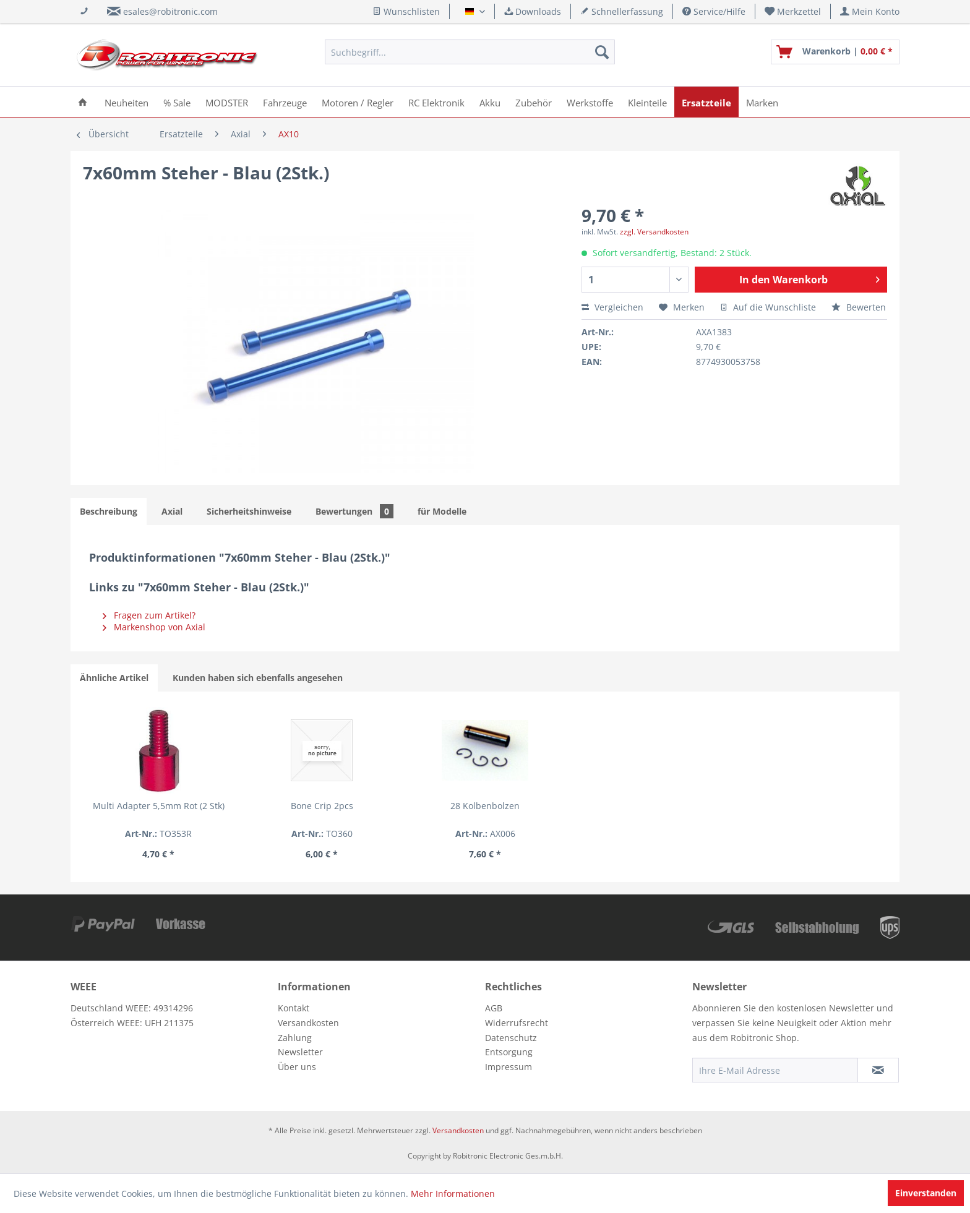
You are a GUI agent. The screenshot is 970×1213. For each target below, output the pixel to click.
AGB (493, 1008)
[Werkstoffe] (589, 102)
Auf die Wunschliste (768, 307)
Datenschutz (511, 1038)
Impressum (508, 1067)
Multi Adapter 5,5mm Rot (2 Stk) (159, 806)
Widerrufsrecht (516, 1023)
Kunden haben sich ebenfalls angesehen (258, 678)
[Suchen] (602, 52)
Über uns (297, 1067)
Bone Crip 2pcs (322, 806)
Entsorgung (509, 1052)
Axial (171, 511)
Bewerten (858, 307)
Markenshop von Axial (154, 627)
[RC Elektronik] (436, 102)
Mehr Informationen (453, 1193)
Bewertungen (354, 511)
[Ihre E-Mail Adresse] (775, 1070)
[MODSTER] (226, 102)
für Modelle (442, 511)
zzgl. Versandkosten (654, 231)
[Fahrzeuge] (284, 102)
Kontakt (293, 1008)
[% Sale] (177, 102)
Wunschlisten (406, 11)
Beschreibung (108, 511)
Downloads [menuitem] (532, 11)
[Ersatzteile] (706, 102)
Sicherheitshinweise (249, 511)
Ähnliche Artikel (114, 678)
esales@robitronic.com (170, 11)
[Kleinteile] (647, 102)
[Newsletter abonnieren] (878, 1070)
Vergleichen (612, 307)
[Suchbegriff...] (470, 52)
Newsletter (300, 1052)
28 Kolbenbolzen (485, 806)
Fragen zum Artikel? (149, 615)
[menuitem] (793, 11)
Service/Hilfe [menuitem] (713, 11)
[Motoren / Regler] (357, 102)
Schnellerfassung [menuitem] (621, 11)
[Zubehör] (533, 102)
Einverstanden (925, 1193)
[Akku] (490, 102)
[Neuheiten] (126, 102)
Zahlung (295, 1038)
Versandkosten (308, 1023)
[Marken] (762, 102)
